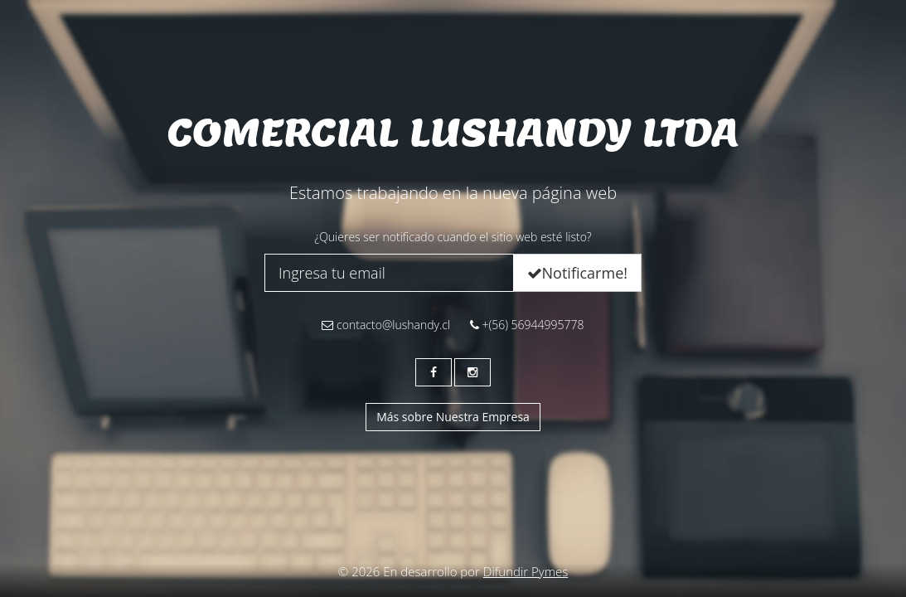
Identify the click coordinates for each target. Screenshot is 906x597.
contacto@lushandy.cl (386, 324)
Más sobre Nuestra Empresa (453, 417)
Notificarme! (577, 273)
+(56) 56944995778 (527, 324)
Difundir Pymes (525, 571)
